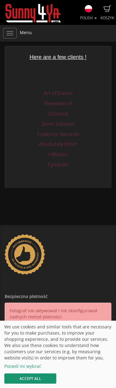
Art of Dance (58, 93)
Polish (88, 12)
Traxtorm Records (58, 134)
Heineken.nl (58, 103)
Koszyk (107, 12)
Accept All (30, 378)
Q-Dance (58, 113)
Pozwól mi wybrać (22, 366)
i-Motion (58, 154)
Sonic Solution (58, 123)
